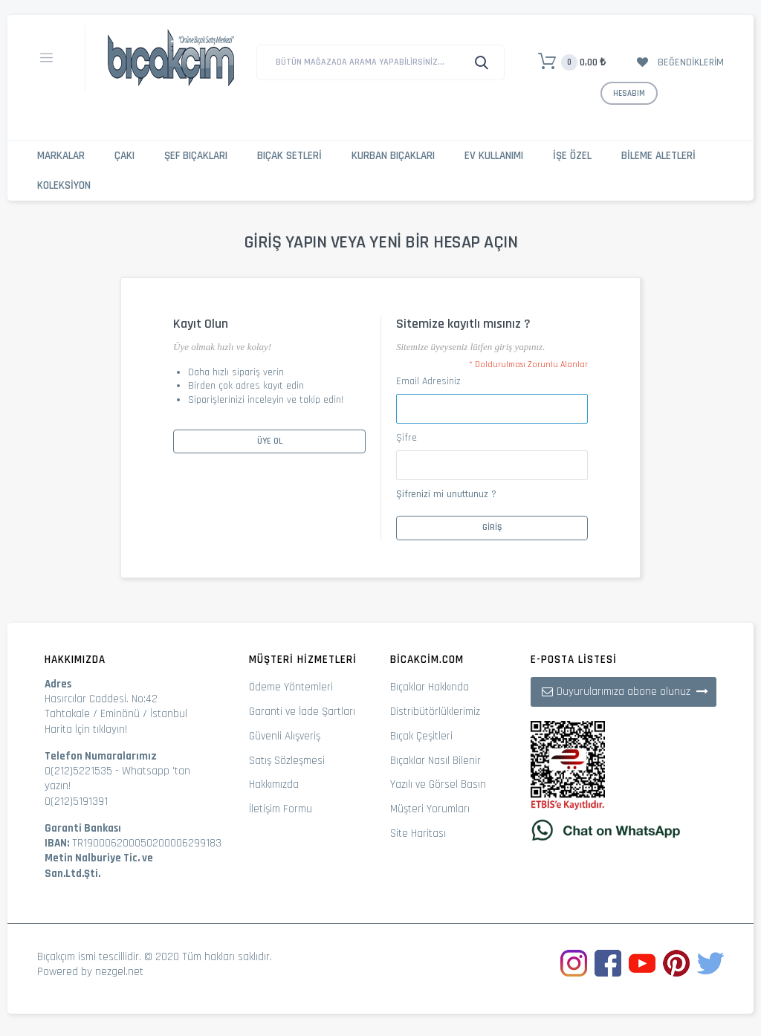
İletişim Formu (280, 809)
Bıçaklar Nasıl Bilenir (435, 760)
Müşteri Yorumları (430, 809)
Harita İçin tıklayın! (86, 729)
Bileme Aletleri (658, 156)
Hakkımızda (274, 784)
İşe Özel (572, 156)
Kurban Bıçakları (393, 156)
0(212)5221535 (78, 771)
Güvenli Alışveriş (284, 736)
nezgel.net (119, 972)
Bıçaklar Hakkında (429, 687)
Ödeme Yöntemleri (291, 687)
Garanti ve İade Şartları (302, 711)
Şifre (406, 437)
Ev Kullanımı (493, 156)
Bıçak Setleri (289, 156)
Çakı (124, 156)
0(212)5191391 (76, 801)
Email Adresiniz (428, 381)
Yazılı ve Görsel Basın (438, 784)
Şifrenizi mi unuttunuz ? (446, 494)
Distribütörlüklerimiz (435, 711)
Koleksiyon (64, 185)
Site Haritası (418, 833)
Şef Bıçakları (195, 156)
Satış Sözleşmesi (287, 760)
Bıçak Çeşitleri (421, 736)
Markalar (61, 156)
